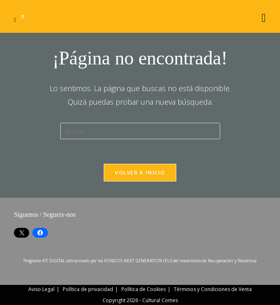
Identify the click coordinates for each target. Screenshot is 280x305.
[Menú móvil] (264, 16)
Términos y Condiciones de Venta (213, 289)
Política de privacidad (88, 289)
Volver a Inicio (140, 172)
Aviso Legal (41, 289)
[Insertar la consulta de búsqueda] (140, 131)
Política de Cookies (143, 289)
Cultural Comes (160, 300)
